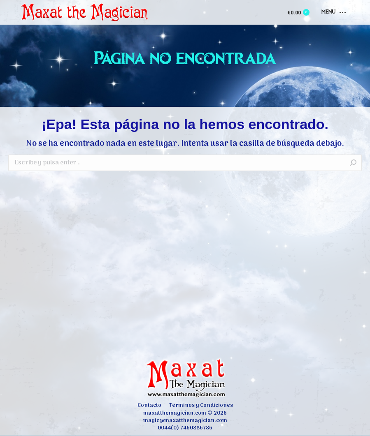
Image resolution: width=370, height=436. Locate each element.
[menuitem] (149, 405)
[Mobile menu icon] (333, 12)
